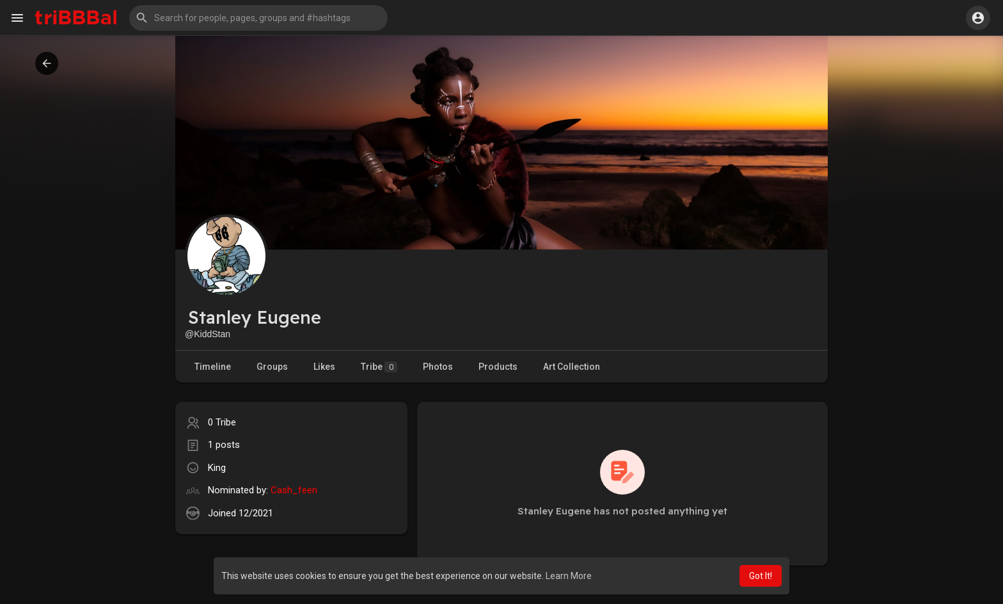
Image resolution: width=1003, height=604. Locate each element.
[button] (258, 18)
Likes (324, 367)
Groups (272, 367)
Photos (438, 367)
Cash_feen (294, 490)
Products (497, 367)
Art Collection (571, 367)
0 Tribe (222, 422)
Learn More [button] (569, 576)
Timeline (212, 367)
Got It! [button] (760, 576)
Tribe (379, 367)
